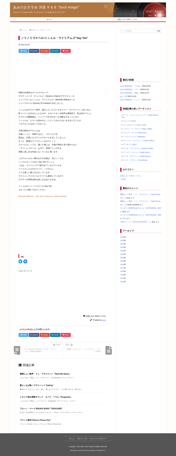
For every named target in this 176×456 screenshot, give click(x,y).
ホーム (24, 30)
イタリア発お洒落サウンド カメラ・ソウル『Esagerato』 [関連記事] (46, 397)
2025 (122, 240)
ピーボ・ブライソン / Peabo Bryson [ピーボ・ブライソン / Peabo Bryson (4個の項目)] (137, 156)
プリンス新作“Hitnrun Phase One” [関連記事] (35, 420)
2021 (122, 254)
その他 (122, 179)
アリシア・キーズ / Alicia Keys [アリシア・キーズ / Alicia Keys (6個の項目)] (135, 133)
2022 (122, 251)
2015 (122, 275)
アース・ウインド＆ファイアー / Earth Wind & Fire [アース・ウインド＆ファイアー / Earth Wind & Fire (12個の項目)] (140, 116)
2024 (122, 244)
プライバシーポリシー (98, 439)
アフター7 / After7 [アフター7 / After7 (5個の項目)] (130, 144)
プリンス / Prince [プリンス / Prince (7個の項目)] (129, 121)
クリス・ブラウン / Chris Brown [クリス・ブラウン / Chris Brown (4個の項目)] (135, 160)
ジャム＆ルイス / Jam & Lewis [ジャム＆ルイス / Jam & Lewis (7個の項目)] (134, 125)
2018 (122, 264)
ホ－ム (71, 439)
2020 (122, 258)
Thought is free (100, 450)
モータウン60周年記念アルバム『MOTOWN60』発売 (140, 208)
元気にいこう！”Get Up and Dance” (134, 222)
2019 (122, 261)
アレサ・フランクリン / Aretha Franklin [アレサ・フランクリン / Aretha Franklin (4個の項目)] (138, 148)
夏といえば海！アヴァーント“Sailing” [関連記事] (37, 385)
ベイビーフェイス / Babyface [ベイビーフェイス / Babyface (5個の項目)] (134, 137)
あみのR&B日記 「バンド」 (130, 100)
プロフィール (82, 439)
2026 (122, 237)
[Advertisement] (62, 73)
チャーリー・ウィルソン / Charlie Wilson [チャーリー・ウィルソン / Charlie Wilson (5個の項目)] (138, 141)
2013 (122, 282)
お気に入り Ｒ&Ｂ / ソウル (41, 30)
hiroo (124, 218)
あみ (104, 320)
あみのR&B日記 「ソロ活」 (130, 86)
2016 (122, 271)
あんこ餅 (123, 96)
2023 (122, 247)
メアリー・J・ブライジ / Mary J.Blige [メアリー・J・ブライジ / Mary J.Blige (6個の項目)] (137, 129)
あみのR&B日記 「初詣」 (130, 93)
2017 (122, 268)
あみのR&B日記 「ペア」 (130, 89)
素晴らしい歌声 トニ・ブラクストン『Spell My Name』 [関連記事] (45, 374)
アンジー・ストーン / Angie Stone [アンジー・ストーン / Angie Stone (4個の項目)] (136, 152)
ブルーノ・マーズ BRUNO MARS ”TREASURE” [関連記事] (41, 409)
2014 (122, 278)
